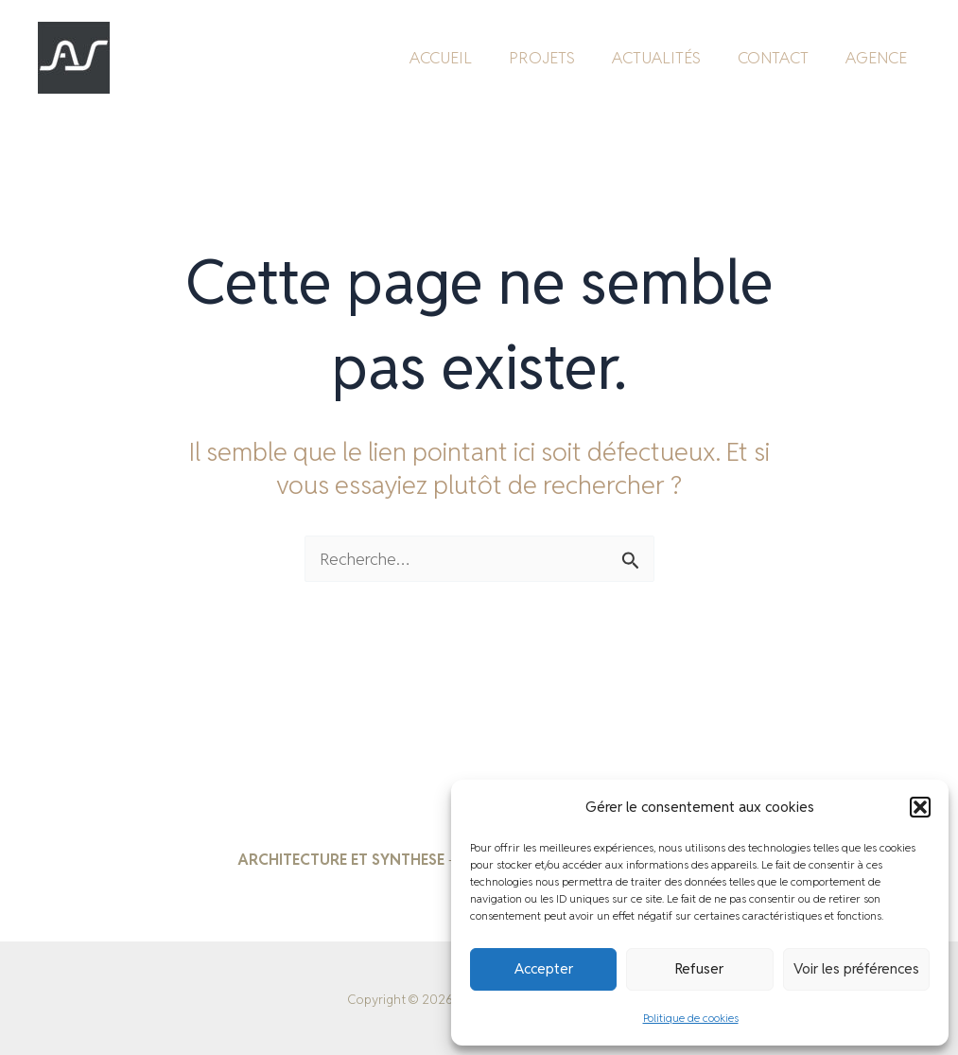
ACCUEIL (461, 54)
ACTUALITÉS (667, 54)
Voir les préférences (856, 968)
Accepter (543, 968)
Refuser (699, 968)
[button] (920, 807)
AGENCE (878, 54)
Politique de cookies (691, 1018)
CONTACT (779, 54)
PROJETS (558, 54)
